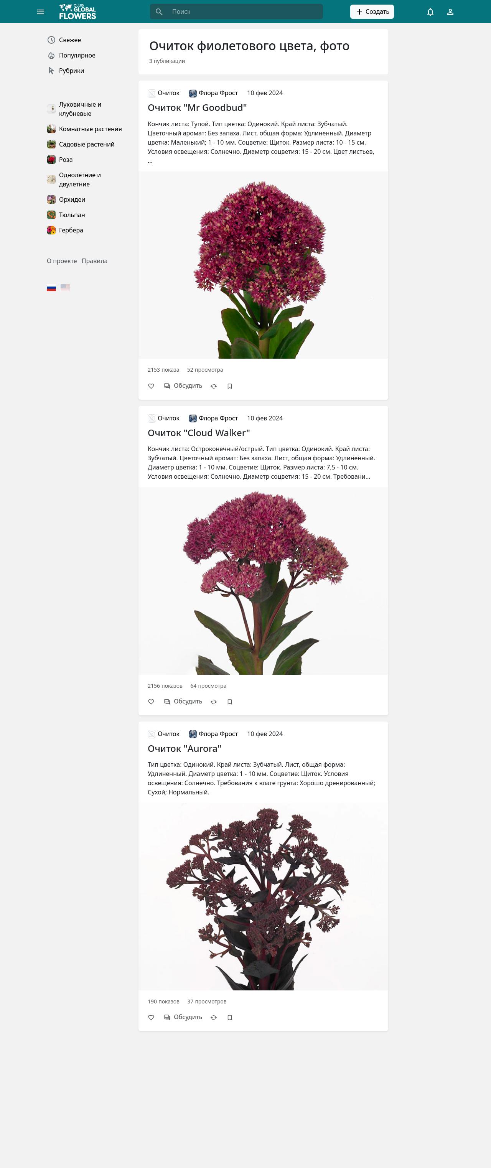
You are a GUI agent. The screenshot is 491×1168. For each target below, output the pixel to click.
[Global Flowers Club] (80, 11)
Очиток (164, 93)
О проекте (62, 261)
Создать (372, 11)
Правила (95, 261)
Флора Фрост (213, 93)
